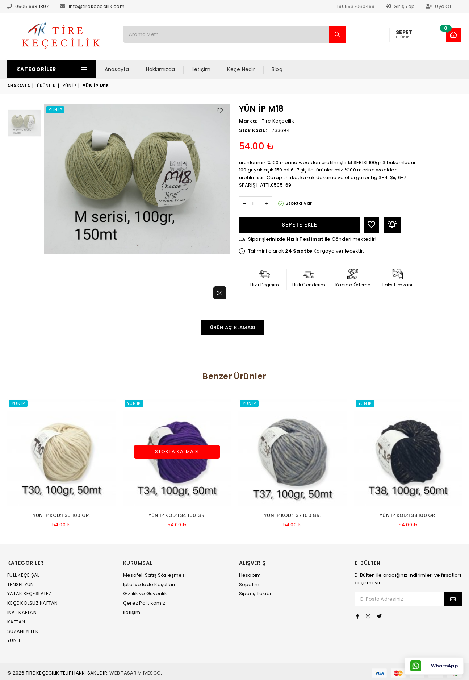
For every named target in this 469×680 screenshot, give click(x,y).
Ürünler (46, 86)
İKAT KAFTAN (22, 612)
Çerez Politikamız (144, 603)
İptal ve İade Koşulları (149, 584)
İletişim (210, 69)
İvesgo (152, 672)
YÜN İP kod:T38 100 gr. (408, 515)
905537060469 (355, 6)
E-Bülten (367, 563)
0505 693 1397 (32, 6)
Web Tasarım (125, 672)
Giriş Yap (400, 6)
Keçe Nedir (250, 69)
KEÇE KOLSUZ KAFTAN (32, 603)
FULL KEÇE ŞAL (23, 575)
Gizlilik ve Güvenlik (145, 593)
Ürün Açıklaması (233, 327)
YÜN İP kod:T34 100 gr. (177, 515)
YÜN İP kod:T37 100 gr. (292, 515)
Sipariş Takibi (255, 593)
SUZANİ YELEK (22, 631)
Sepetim (249, 584)
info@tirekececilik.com (97, 6)
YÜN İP (69, 86)
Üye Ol (438, 6)
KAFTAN (16, 621)
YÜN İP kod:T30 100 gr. (61, 515)
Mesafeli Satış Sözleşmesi (154, 575)
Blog (285, 69)
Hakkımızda (169, 69)
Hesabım (250, 575)
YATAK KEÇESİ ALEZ (29, 593)
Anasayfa (125, 69)
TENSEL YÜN (20, 584)
